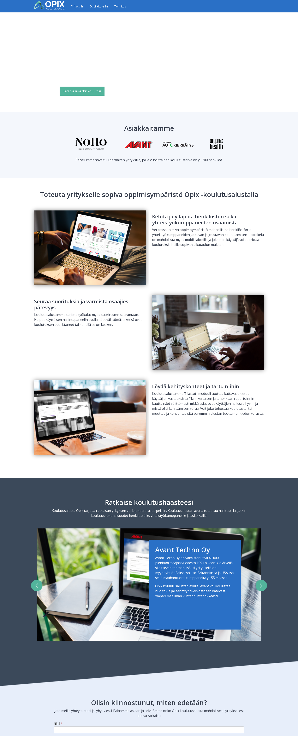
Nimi (58, 723)
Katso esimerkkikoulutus (82, 91)
